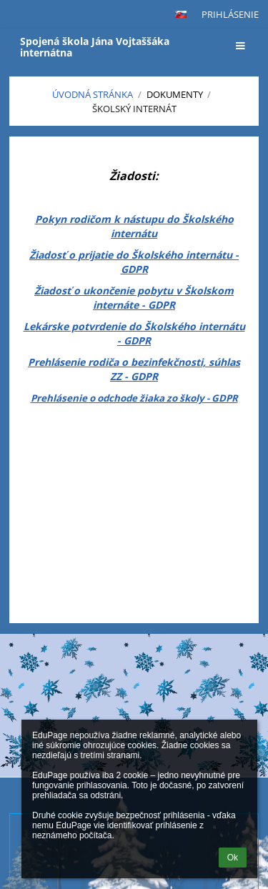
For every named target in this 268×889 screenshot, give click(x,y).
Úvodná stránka (92, 94)
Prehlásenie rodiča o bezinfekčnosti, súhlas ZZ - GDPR (134, 369)
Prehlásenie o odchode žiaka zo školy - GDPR (134, 398)
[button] (181, 14)
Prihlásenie (230, 14)
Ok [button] (232, 858)
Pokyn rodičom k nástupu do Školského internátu (134, 226)
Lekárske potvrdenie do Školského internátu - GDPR (134, 333)
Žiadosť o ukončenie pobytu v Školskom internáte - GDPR (134, 298)
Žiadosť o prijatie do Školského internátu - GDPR (134, 262)
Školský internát (134, 108)
